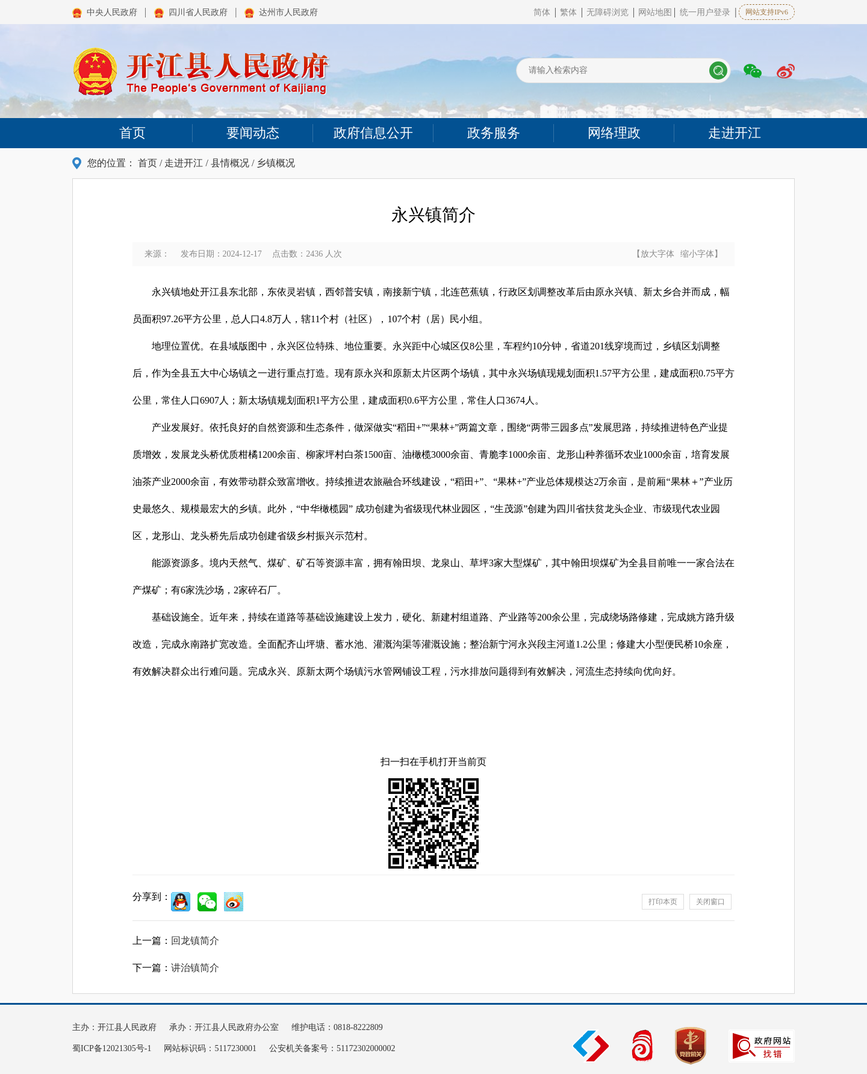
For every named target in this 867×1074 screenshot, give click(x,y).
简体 (541, 12)
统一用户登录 (705, 12)
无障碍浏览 (608, 12)
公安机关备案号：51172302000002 (332, 1048)
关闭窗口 (710, 902)
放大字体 (657, 253)
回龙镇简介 (195, 940)
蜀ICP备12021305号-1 (113, 1048)
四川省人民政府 (198, 12)
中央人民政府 (112, 12)
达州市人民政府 (288, 12)
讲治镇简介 (195, 968)
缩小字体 (697, 253)
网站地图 (655, 12)
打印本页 (662, 902)
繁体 (568, 12)
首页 (147, 163)
